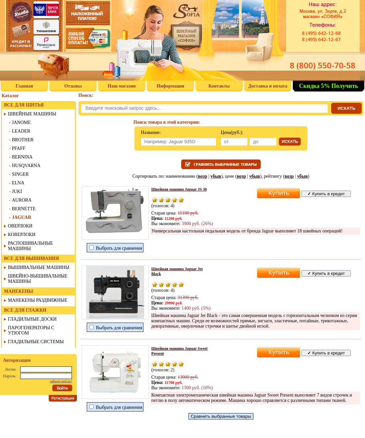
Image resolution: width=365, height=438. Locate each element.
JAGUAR (21, 217)
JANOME (21, 122)
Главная (24, 86)
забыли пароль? (61, 381)
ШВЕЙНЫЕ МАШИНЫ (32, 113)
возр (202, 176)
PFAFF (18, 148)
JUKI (17, 191)
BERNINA (22, 157)
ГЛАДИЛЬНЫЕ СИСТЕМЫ (36, 341)
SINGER (20, 174)
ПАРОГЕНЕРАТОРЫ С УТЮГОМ (31, 330)
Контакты (219, 86)
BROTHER (22, 139)
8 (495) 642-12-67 (321, 39)
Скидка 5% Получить (328, 86)
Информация (170, 86)
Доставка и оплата (267, 86)
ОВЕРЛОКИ (20, 225)
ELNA (18, 182)
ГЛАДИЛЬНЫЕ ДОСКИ (32, 319)
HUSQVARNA (26, 165)
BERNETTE (24, 208)
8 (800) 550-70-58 (322, 65)
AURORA (21, 200)
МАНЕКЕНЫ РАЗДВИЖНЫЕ (37, 300)
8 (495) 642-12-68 (321, 33)
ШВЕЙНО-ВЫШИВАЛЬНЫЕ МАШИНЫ (38, 279)
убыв (215, 176)
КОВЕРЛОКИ (21, 234)
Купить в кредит (326, 193)
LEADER (21, 131)
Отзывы (73, 86)
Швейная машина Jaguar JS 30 (179, 189)
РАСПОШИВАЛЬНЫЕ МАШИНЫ (30, 246)
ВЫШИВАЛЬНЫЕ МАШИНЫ (38, 267)
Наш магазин (122, 86)
